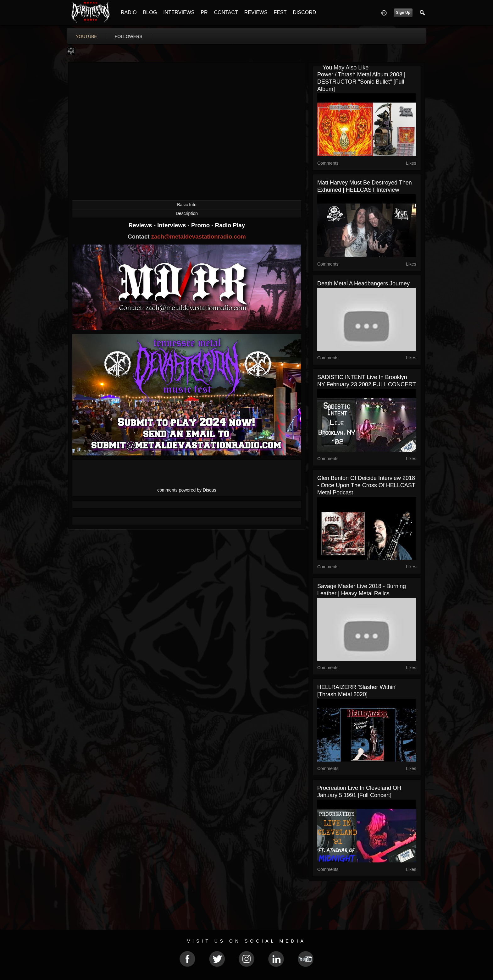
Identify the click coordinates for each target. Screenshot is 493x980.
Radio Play (230, 225)
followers (128, 36)
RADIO (129, 12)
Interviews (172, 225)
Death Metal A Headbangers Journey (363, 283)
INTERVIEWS (178, 12)
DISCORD (304, 12)
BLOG (150, 12)
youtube (86, 36)
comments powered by (186, 490)
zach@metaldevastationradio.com (198, 236)
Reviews (141, 225)
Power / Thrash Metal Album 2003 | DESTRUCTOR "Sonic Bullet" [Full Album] (361, 81)
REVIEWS (256, 12)
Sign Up (403, 12)
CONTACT (226, 12)
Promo (201, 225)
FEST (280, 12)
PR (204, 12)
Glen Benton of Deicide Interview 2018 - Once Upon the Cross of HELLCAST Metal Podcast (366, 485)
